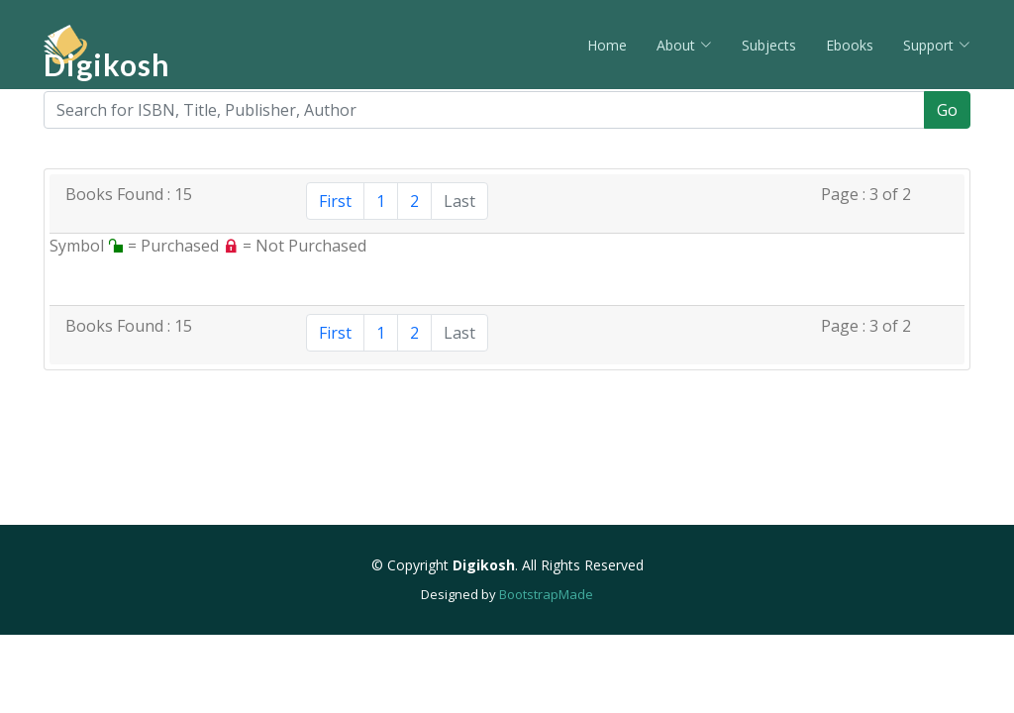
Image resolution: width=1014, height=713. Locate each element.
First (335, 201)
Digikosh (107, 64)
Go (947, 110)
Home (607, 45)
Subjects (769, 45)
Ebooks (849, 45)
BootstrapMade (546, 594)
